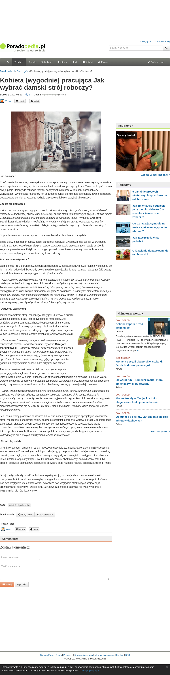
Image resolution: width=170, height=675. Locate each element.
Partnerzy (68, 655)
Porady (19, 62)
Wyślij (7, 584)
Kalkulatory (47, 62)
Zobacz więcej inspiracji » (155, 174)
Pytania (32, 62)
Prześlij (20, 101)
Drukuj (35, 101)
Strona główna (47, 655)
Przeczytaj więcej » (89, 670)
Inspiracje (62, 62)
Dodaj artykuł (155, 62)
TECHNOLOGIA (123, 358)
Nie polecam (45, 514)
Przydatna (25, 514)
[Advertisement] (42, 107)
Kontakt (120, 655)
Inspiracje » (125, 125)
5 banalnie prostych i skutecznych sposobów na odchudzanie (149, 195)
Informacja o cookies (104, 655)
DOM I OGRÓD (122, 320)
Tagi (75, 62)
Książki (87, 62)
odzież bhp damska (19, 505)
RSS (127, 655)
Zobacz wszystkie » (159, 431)
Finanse (103, 62)
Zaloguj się (146, 41)
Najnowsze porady (130, 313)
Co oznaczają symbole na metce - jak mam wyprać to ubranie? (149, 227)
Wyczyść (21, 584)
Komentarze (10, 538)
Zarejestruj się (162, 41)
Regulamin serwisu (84, 655)
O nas (59, 655)
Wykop (5, 101)
